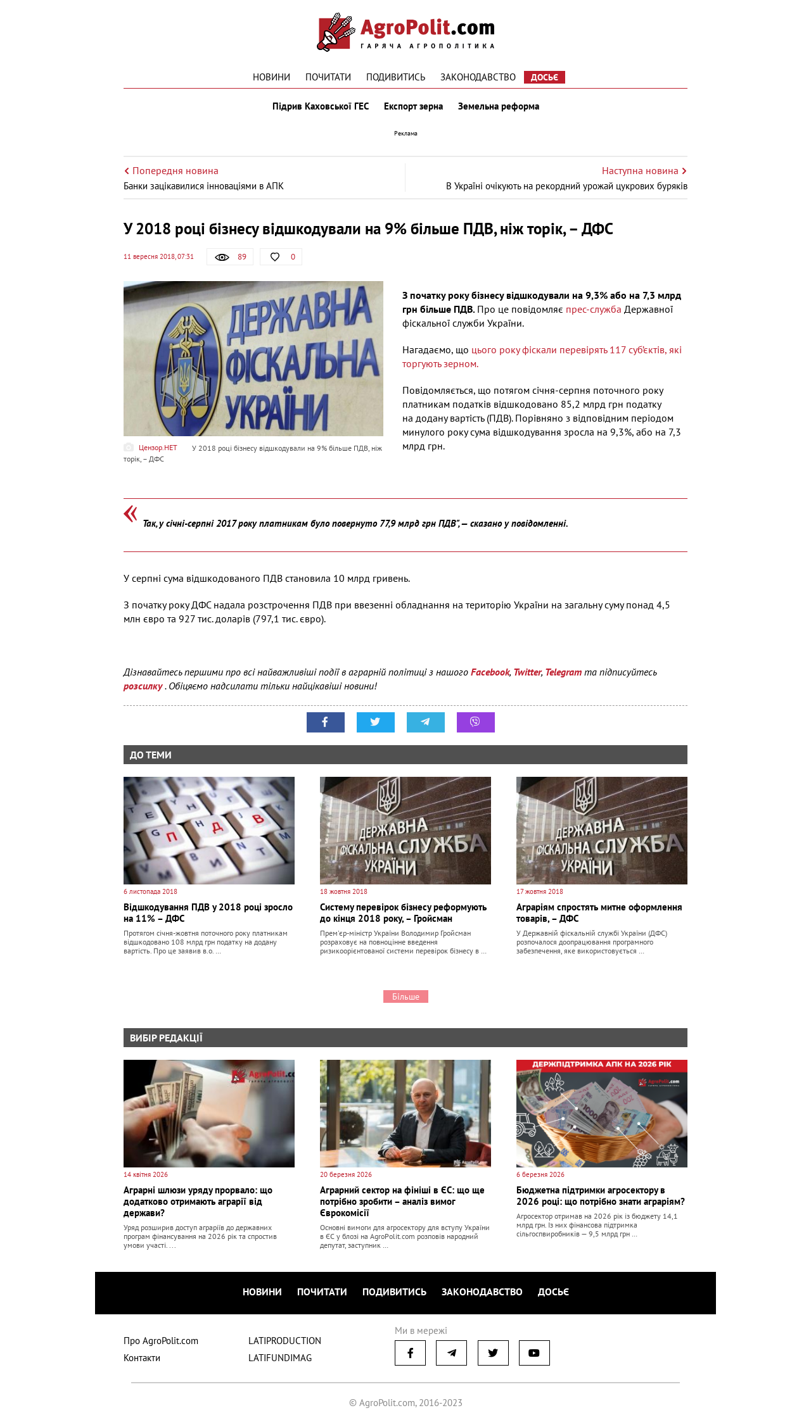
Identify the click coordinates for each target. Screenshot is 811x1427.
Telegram (563, 671)
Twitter (527, 671)
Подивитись (395, 77)
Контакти (142, 1358)
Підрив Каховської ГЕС (320, 106)
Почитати (328, 77)
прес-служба (594, 309)
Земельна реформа (498, 106)
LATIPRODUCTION (284, 1341)
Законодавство (478, 77)
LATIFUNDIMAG (280, 1358)
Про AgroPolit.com (161, 1341)
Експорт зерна (413, 106)
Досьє (544, 77)
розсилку (144, 685)
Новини (271, 77)
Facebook (490, 671)
